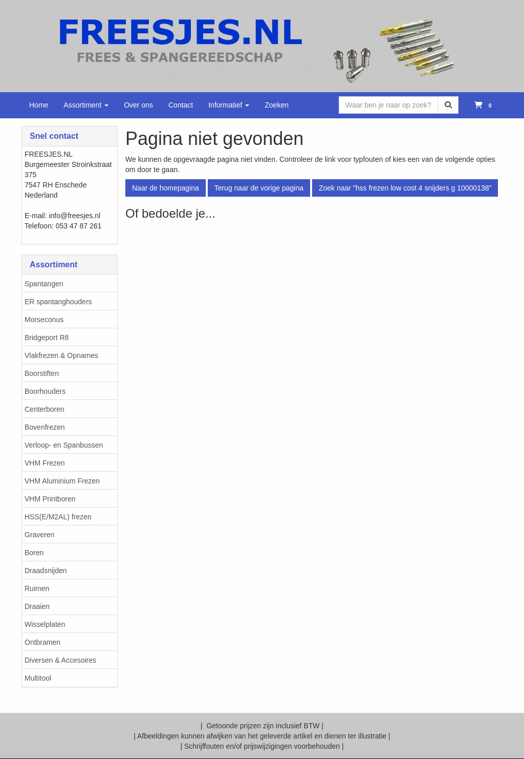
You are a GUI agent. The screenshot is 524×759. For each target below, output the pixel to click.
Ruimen (37, 588)
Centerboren (44, 409)
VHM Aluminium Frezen (62, 481)
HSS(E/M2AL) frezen (58, 517)
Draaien (37, 606)
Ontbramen (42, 642)
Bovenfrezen (45, 427)
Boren (34, 553)
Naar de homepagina (165, 188)
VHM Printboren (50, 499)
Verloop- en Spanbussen (64, 445)
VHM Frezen (45, 463)
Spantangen (44, 284)
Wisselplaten (45, 624)
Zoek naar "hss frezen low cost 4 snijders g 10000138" (405, 188)
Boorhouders (45, 391)
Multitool (38, 678)
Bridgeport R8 (47, 337)
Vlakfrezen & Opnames (61, 355)
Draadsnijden (46, 570)
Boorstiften (42, 373)
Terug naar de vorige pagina (258, 188)
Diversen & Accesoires (60, 660)
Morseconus (44, 319)
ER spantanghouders (58, 302)
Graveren (39, 535)
